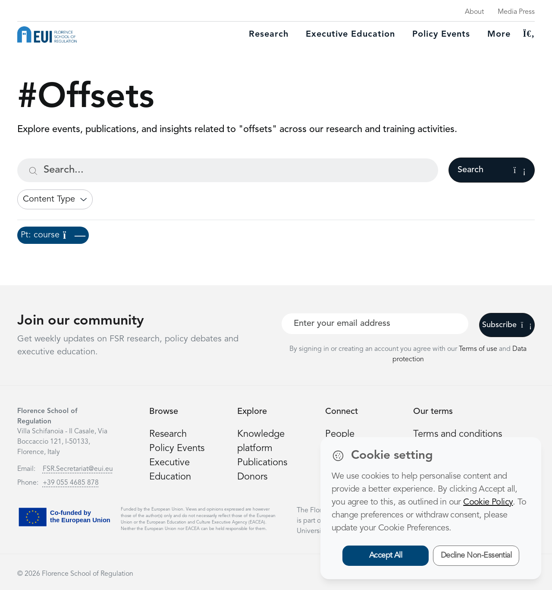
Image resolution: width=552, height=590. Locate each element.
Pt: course (53, 235)
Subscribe (507, 325)
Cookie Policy (488, 502)
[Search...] (227, 170)
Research (269, 34)
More (499, 34)
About (474, 12)
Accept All (385, 555)
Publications (262, 462)
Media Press (516, 12)
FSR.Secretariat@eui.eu (78, 469)
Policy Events (441, 34)
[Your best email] (375, 323)
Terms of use (479, 349)
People (339, 434)
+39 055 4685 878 (71, 483)
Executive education (350, 34)
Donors (252, 477)
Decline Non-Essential (476, 555)
